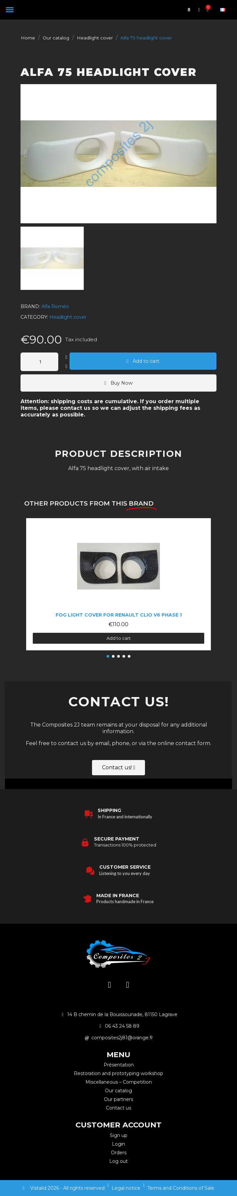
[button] (9, 9)
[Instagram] (109, 984)
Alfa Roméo (55, 306)
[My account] (199, 9)
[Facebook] (127, 984)
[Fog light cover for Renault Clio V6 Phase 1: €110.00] (118, 584)
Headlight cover (67, 317)
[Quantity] (39, 362)
